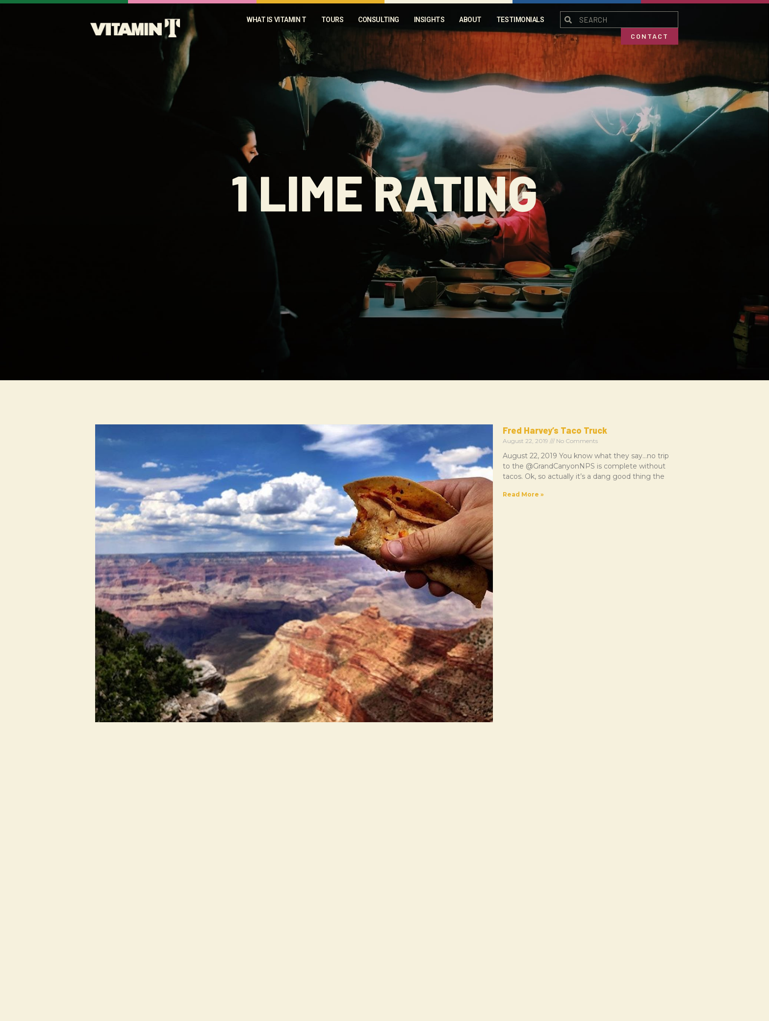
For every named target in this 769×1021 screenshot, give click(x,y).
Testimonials (520, 20)
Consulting (378, 20)
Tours (332, 20)
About (470, 20)
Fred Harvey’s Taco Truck (302, 430)
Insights (429, 20)
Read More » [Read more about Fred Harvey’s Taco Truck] (270, 484)
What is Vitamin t (276, 20)
